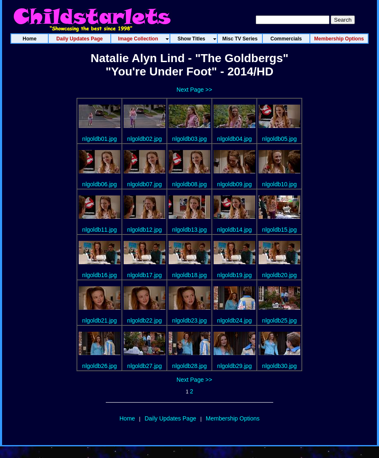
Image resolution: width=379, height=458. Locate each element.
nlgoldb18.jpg (189, 275)
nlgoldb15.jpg (279, 229)
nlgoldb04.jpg (234, 138)
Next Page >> (194, 89)
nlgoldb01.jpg (99, 138)
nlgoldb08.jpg (189, 184)
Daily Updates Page (170, 418)
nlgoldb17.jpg (144, 275)
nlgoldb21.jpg (99, 320)
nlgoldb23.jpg (189, 320)
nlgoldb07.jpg (144, 184)
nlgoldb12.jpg (144, 229)
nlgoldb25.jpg (279, 320)
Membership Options (232, 418)
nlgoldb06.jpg (99, 184)
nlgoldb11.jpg (99, 229)
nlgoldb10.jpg (279, 184)
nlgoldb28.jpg (189, 366)
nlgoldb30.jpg (279, 366)
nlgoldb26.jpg (99, 366)
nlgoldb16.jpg (99, 275)
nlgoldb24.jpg (234, 320)
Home (127, 418)
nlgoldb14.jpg (234, 229)
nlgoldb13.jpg (189, 229)
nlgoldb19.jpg (234, 275)
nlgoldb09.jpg (234, 184)
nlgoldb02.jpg (144, 138)
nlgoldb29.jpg (234, 366)
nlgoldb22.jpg (144, 320)
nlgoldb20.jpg (279, 275)
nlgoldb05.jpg (279, 138)
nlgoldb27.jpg (144, 366)
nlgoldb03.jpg (189, 138)
